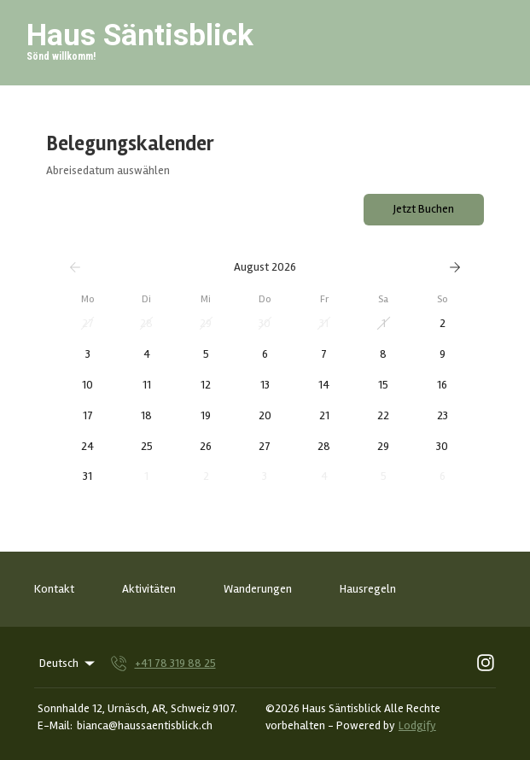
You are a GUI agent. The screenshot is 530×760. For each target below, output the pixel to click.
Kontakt (54, 589)
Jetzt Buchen (423, 209)
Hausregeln (368, 589)
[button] (87, 323)
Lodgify (417, 725)
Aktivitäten (149, 589)
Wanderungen (258, 589)
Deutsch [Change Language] (68, 663)
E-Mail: (55, 725)
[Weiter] (455, 267)
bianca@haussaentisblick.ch (145, 725)
